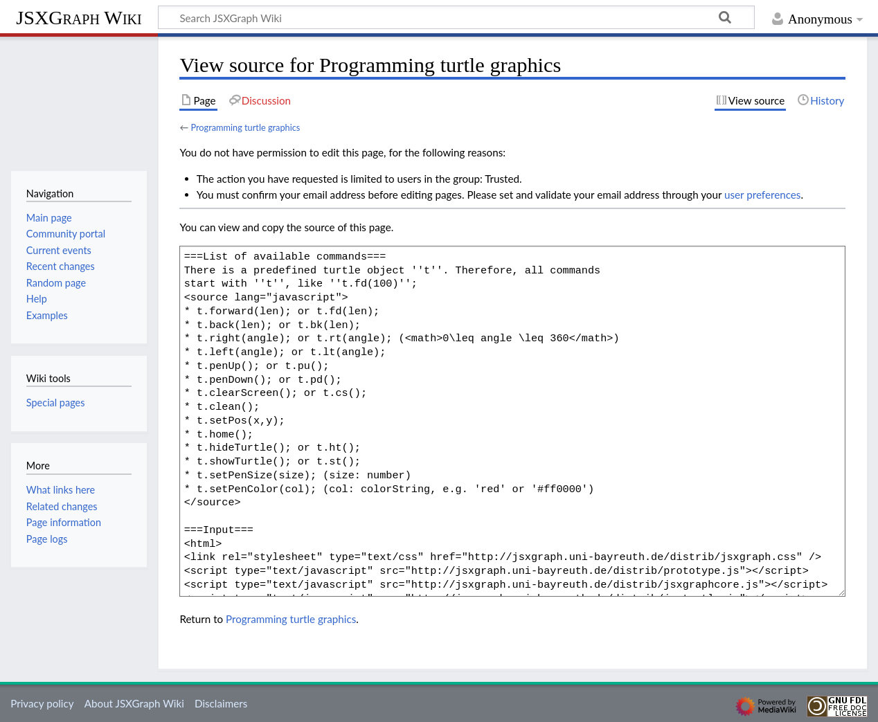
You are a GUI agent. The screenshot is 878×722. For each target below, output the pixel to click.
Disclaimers (221, 703)
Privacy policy (41, 703)
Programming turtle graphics (245, 127)
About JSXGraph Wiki (134, 703)
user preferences (762, 194)
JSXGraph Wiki (78, 17)
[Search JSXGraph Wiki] (456, 17)
